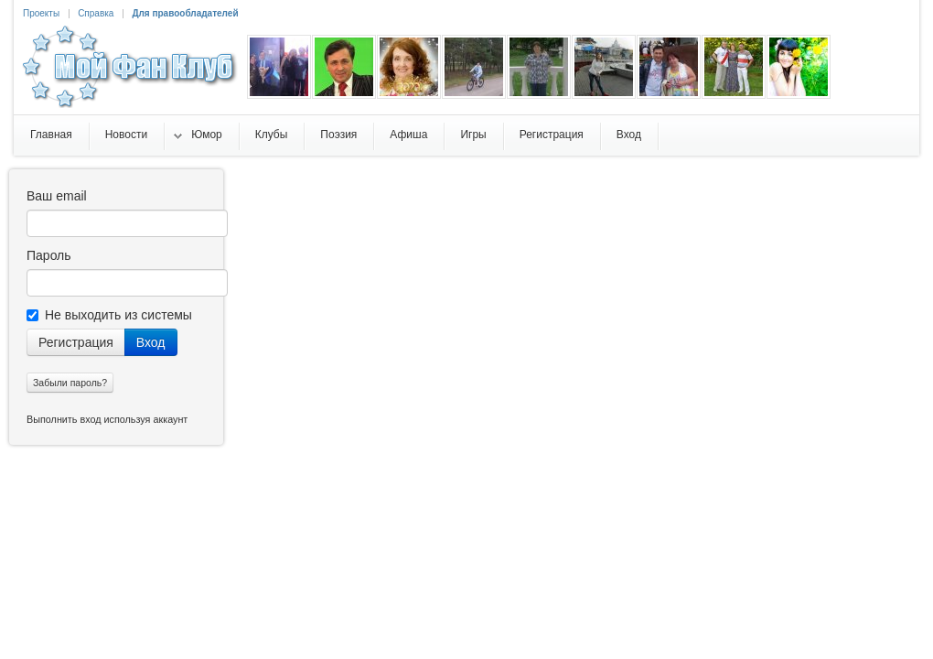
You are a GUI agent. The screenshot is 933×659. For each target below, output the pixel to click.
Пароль (49, 255)
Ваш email (57, 196)
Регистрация (75, 342)
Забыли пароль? (70, 382)
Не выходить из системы (109, 315)
